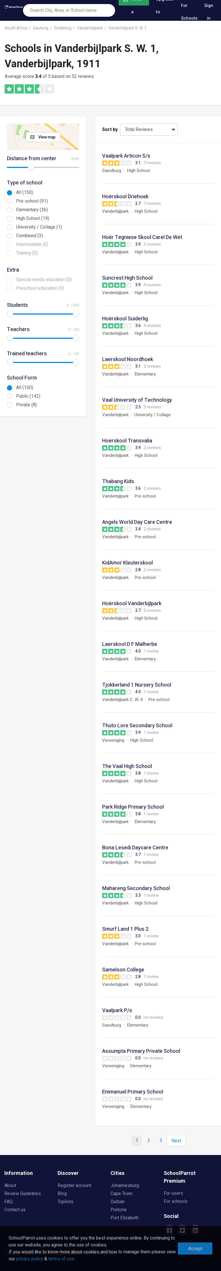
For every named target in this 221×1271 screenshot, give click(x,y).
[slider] (31, 167)
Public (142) (28, 396)
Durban (117, 1201)
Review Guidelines (22, 1193)
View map (47, 137)
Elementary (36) (32, 209)
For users (173, 1193)
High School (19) (32, 218)
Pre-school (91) (32, 201)
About (10, 1185)
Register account (74, 1185)
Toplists (65, 1201)
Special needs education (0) (44, 279)
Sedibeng (62, 28)
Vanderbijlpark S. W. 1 (127, 28)
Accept (195, 1248)
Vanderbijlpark (90, 28)
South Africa (16, 28)
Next (176, 1140)
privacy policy (29, 1258)
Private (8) (26, 404)
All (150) (24, 192)
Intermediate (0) (32, 244)
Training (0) (27, 253)
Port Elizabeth (124, 1217)
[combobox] (69, 10)
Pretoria (118, 1209)
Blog (62, 1193)
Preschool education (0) (40, 288)
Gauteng (40, 28)
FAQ (8, 1201)
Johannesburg (124, 1185)
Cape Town (121, 1193)
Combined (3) (29, 235)
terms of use (61, 1258)
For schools (176, 1201)
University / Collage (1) (39, 227)
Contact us (15, 1209)
